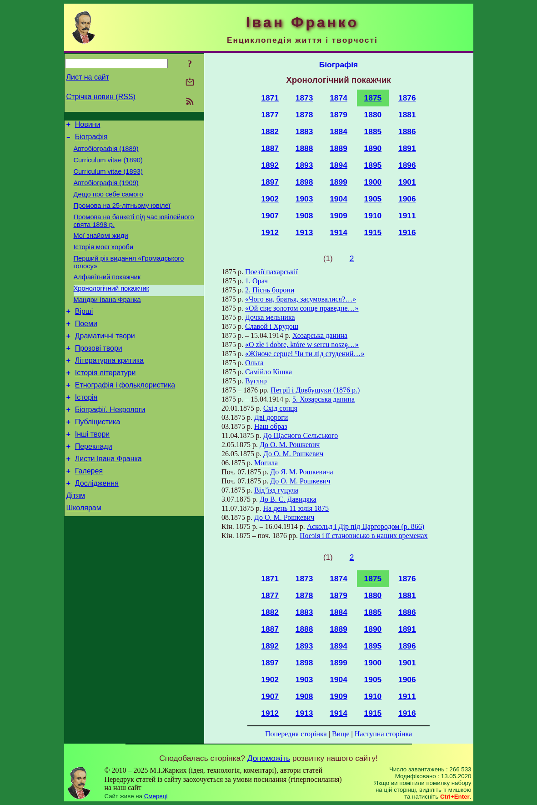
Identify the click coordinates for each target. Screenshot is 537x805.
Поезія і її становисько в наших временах (364, 535)
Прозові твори (98, 374)
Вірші (84, 333)
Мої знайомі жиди (101, 249)
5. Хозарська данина (323, 399)
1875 (373, 97)
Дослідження (97, 524)
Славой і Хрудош (271, 326)
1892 (270, 165)
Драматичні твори (105, 360)
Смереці (156, 796)
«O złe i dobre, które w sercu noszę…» (302, 344)
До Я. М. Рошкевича (301, 472)
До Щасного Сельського (300, 435)
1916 (407, 232)
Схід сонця (280, 408)
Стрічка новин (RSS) (101, 97)
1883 (304, 131)
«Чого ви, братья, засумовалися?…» (300, 299)
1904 (338, 198)
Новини (87, 126)
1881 (407, 114)
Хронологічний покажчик (112, 307)
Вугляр (256, 381)
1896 (407, 165)
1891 (407, 148)
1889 (338, 148)
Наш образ (270, 426)
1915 (373, 232)
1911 (407, 215)
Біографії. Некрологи (110, 442)
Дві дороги (271, 417)
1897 (270, 181)
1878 (304, 114)
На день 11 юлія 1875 (296, 508)
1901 (407, 181)
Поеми (86, 347)
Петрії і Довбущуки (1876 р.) (315, 390)
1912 (270, 232)
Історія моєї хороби (104, 262)
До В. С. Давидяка (288, 499)
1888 (304, 148)
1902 (270, 198)
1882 (270, 131)
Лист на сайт (88, 77)
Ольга (254, 363)
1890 (373, 148)
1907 (270, 215)
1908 (304, 215)
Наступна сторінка (383, 734)
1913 (304, 232)
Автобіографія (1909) (106, 191)
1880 (373, 114)
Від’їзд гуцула (276, 490)
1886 (407, 131)
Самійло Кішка (268, 372)
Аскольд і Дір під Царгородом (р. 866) (365, 526)
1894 (338, 165)
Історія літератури (105, 401)
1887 (270, 148)
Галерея (89, 510)
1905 (373, 198)
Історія (86, 429)
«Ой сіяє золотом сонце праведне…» (301, 308)
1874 (338, 97)
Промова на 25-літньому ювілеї (122, 216)
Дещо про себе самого (108, 203)
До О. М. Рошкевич (290, 444)
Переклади (93, 483)
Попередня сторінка (296, 734)
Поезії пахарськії (271, 272)
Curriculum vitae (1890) (108, 165)
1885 (373, 131)
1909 (338, 215)
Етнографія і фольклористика (125, 415)
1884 (338, 131)
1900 (373, 181)
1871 (270, 97)
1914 (338, 232)
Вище (341, 734)
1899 (338, 181)
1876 (407, 97)
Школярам (83, 551)
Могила (266, 463)
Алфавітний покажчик (107, 294)
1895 (373, 165)
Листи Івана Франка (108, 497)
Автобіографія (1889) (106, 152)
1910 (373, 215)
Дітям (75, 538)
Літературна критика (109, 388)
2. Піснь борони (269, 290)
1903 (304, 198)
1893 (304, 165)
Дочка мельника (270, 317)
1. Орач (256, 281)
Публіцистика (97, 456)
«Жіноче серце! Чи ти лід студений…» (304, 353)
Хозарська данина (319, 335)
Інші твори (92, 469)
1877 (270, 114)
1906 (407, 198)
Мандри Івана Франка (107, 320)
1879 (338, 114)
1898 (304, 181)
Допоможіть (268, 758)
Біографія (91, 139)
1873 (304, 97)
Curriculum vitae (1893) (108, 178)
